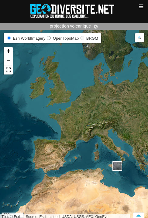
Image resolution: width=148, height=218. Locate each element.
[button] (117, 166)
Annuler (95, 26)
